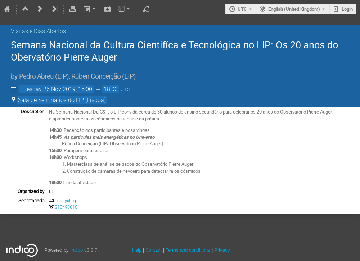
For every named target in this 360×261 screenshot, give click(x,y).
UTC (242, 9)
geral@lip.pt (67, 200)
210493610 (66, 207)
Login (347, 9)
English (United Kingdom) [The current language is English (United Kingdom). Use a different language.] (294, 9)
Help (136, 250)
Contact (153, 250)
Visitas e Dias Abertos (38, 31)
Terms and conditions (188, 250)
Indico (76, 250)
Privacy (222, 250)
